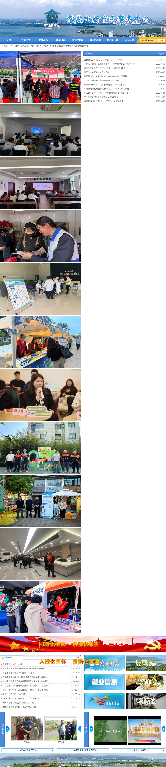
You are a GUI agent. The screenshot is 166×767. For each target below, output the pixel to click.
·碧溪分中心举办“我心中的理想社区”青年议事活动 (105, 85)
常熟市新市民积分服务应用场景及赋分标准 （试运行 (41, 681)
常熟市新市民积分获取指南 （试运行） (41, 673)
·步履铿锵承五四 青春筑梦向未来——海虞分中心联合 (106, 89)
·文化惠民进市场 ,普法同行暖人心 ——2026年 (103, 60)
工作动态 (89, 53)
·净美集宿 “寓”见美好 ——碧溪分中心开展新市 (104, 101)
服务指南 (60, 40)
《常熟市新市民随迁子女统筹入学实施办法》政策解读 (41, 686)
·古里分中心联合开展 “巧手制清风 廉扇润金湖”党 (104, 68)
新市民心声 (95, 40)
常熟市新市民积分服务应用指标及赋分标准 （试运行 (41, 677)
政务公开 (26, 40)
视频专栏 (86, 728)
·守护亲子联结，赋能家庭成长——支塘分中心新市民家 (107, 64)
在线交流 (129, 40)
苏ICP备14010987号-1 (110, 758)
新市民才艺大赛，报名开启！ (41, 694)
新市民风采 (77, 40)
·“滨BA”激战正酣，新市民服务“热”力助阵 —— (104, 81)
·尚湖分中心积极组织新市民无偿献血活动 (101, 97)
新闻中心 (43, 40)
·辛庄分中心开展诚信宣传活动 (96, 72)
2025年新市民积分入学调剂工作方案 (41, 703)
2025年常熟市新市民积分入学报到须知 (41, 707)
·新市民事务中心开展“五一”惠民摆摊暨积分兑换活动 (106, 93)
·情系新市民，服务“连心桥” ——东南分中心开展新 (105, 76)
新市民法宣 (112, 40)
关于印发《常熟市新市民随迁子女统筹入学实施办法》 (41, 690)
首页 (9, 40)
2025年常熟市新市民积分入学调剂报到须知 (41, 698)
